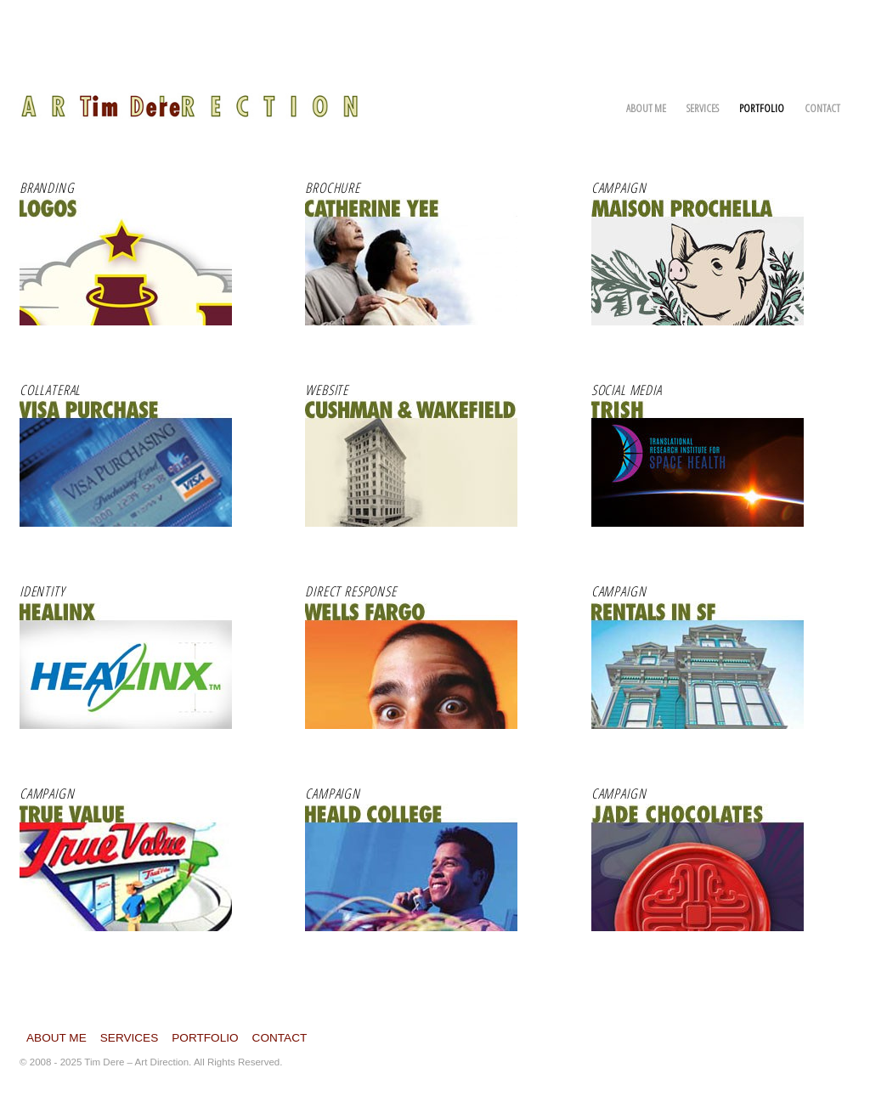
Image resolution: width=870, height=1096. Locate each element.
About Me (646, 108)
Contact (822, 108)
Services (702, 108)
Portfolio (761, 108)
